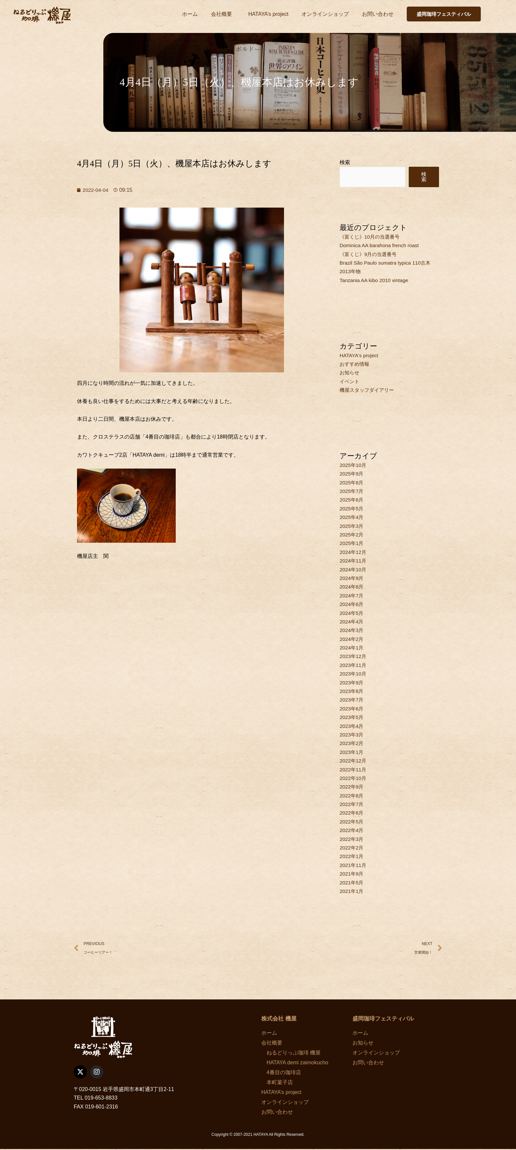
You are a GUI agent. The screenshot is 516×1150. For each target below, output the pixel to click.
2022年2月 (352, 847)
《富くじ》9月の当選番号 (370, 254)
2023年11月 (354, 665)
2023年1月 (352, 752)
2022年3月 (352, 839)
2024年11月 (354, 560)
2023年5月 (352, 717)
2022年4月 (352, 830)
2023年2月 (352, 743)
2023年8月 (352, 691)
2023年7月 (352, 700)
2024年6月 (352, 604)
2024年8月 (352, 586)
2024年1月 (352, 647)
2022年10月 (354, 778)
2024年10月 (354, 569)
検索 (345, 162)
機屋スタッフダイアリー (369, 390)
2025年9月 (352, 473)
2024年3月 (352, 630)
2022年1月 (352, 856)
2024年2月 (352, 639)
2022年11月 (354, 769)
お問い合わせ (378, 14)
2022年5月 (352, 821)
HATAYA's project (360, 355)
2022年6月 (352, 813)
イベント (350, 381)
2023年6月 (352, 708)
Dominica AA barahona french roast (381, 245)
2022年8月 (352, 795)
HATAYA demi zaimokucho (294, 1063)
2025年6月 (352, 500)
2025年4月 (352, 517)
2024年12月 (354, 552)
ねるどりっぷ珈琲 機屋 (291, 1053)
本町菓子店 (277, 1083)
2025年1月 (352, 543)
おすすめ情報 (355, 364)
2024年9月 (352, 578)
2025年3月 (352, 526)
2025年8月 (352, 482)
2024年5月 (352, 613)
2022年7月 (352, 804)
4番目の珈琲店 (281, 1073)
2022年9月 (352, 787)
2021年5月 (352, 882)
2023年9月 (352, 682)
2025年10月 (354, 465)
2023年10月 (354, 673)
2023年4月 (352, 726)
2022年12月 (354, 760)
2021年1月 (352, 891)
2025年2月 (352, 534)
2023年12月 (354, 656)
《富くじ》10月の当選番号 (371, 237)
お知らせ (350, 372)
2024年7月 (352, 595)
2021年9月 (352, 874)
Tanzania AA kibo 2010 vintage (375, 280)
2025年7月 (352, 491)
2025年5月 (352, 508)
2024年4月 (352, 621)
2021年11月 (354, 865)
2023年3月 (352, 734)
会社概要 (223, 14)
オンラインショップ (325, 14)
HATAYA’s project (268, 14)
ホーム (190, 14)
